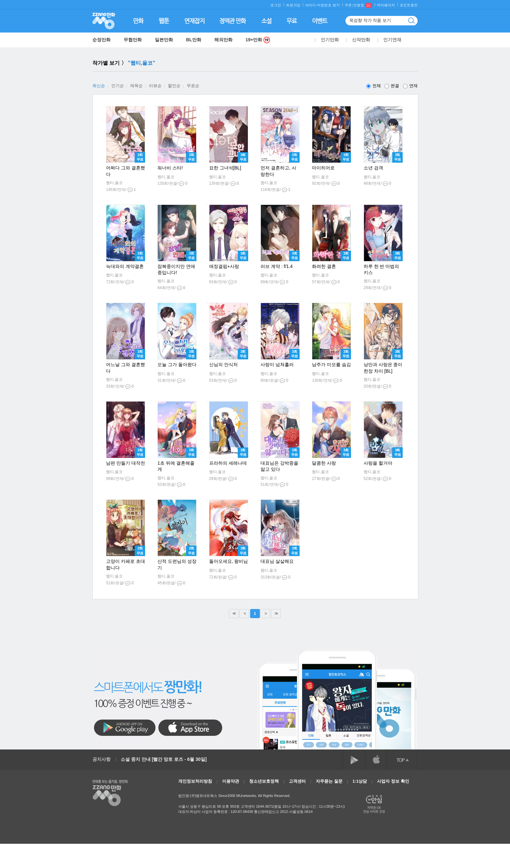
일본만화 (164, 39)
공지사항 (101, 759)
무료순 (193, 86)
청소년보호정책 (264, 781)
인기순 (117, 86)
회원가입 (293, 5)
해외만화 (223, 39)
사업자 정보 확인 (393, 781)
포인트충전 (409, 5)
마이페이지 (386, 5)
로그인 (275, 5)
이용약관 (230, 781)
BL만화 (193, 39)
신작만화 (361, 39)
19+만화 (258, 39)
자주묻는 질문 (329, 781)
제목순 (136, 86)
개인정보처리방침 (195, 781)
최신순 (98, 86)
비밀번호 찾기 (328, 5)
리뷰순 (155, 86)
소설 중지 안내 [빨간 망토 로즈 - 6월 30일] (164, 759)
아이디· (311, 5)
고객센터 (297, 781)
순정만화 (101, 39)
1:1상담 (360, 781)
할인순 (174, 86)
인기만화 (330, 39)
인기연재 (392, 39)
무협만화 (133, 39)
